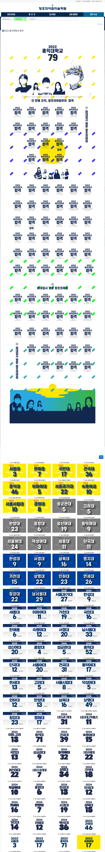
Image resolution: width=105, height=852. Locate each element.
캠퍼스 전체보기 (96, 1)
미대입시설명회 (86, 1)
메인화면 (78, 1)
